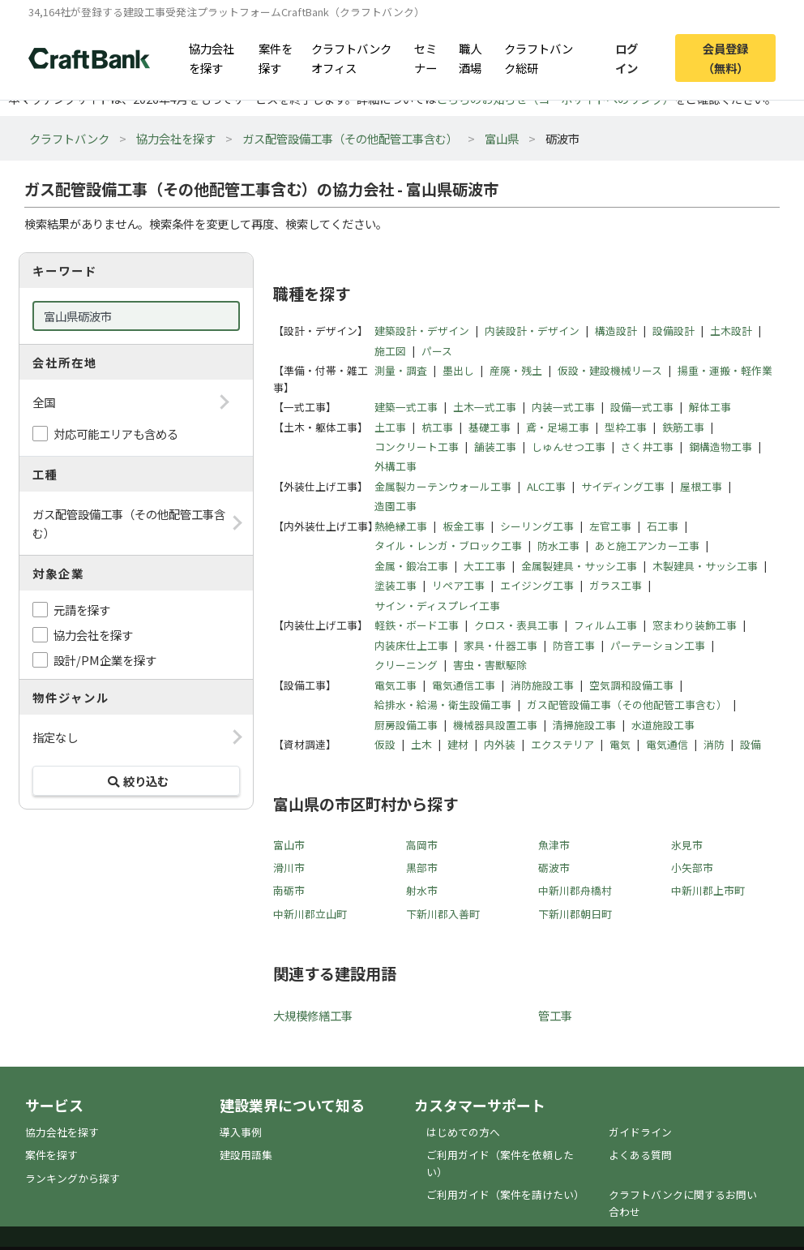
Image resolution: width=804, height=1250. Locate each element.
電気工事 (395, 685)
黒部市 (422, 867)
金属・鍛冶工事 (411, 565)
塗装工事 (395, 585)
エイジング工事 (537, 585)
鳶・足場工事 (557, 427)
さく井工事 (647, 446)
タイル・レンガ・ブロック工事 (448, 545)
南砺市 (289, 890)
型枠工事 (626, 427)
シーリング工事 (537, 526)
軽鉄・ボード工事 (416, 625)
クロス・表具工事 (516, 625)
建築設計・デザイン (421, 330)
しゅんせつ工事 (568, 446)
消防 (714, 744)
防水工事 (558, 545)
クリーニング (406, 664)
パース (436, 351)
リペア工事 (458, 585)
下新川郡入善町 (443, 913)
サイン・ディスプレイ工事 (437, 605)
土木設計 (731, 330)
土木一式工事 (484, 407)
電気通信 (667, 744)
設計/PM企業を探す (104, 659)
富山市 (289, 845)
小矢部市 (692, 867)
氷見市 (687, 845)
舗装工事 (495, 446)
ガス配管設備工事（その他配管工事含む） (350, 138)
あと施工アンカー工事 (647, 545)
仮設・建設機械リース (610, 370)
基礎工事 (489, 427)
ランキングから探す (72, 1178)
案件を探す (276, 57)
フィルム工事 (605, 625)
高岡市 (422, 845)
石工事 (662, 526)
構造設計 (616, 330)
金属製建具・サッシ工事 (579, 565)
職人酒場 (470, 57)
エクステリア (562, 744)
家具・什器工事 (500, 645)
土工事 (390, 427)
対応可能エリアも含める (115, 433)
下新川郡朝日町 (575, 913)
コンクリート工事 (416, 446)
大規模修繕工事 (313, 1015)
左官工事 (610, 526)
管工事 (555, 1015)
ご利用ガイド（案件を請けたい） (505, 1194)
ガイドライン (640, 1132)
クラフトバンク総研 (538, 57)
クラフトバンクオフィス (351, 57)
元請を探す (81, 609)
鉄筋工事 (683, 427)
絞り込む (136, 780)
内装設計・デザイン (532, 330)
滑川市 (289, 867)
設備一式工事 (642, 407)
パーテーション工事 (657, 645)
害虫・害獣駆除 (490, 664)
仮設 (385, 744)
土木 (421, 744)
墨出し (458, 370)
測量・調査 (400, 370)
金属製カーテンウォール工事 (442, 486)
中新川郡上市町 (708, 890)
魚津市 (554, 845)
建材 (457, 744)
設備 (750, 744)
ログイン (626, 57)
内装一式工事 (563, 407)
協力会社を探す (211, 57)
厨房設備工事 (406, 724)
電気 (620, 744)
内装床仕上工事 (411, 645)
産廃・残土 (516, 370)
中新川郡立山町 (310, 913)
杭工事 (437, 427)
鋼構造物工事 (720, 446)
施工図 (390, 351)
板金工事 (464, 526)
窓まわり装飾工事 (694, 625)
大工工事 (485, 565)
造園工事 (395, 505)
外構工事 (395, 466)
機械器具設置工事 (495, 724)
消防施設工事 (542, 685)
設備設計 (673, 330)
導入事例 (241, 1132)
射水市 (422, 890)
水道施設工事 (663, 724)
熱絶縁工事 (400, 526)
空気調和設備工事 (631, 685)
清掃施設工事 (584, 724)
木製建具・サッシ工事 (705, 565)
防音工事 (574, 645)
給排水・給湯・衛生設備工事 (442, 704)
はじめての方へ (463, 1132)
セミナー (425, 57)
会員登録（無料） (725, 57)
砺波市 (554, 867)
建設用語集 (246, 1154)
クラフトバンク (69, 138)
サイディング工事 (623, 486)
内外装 (499, 744)
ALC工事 (546, 486)
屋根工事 (701, 486)
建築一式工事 (406, 407)
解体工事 (710, 407)
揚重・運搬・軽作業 (725, 370)
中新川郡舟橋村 (575, 890)
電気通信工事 (463, 685)
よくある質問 (640, 1154)
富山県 (502, 138)
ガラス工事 (615, 585)
